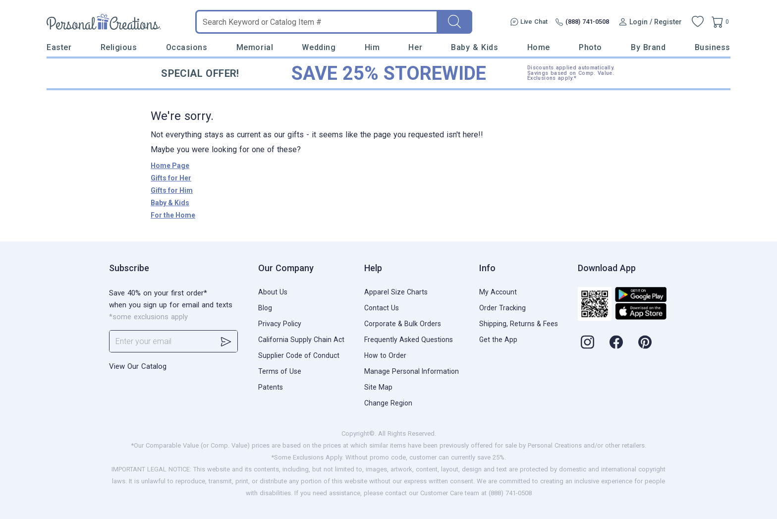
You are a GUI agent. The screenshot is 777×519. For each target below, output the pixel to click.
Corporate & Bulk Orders (402, 324)
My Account (498, 292)
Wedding (318, 47)
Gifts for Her (171, 178)
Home (538, 47)
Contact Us (381, 308)
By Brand (648, 47)
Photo (590, 47)
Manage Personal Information (411, 371)
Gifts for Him (172, 190)
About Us (272, 292)
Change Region (388, 403)
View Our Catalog (137, 366)
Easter (59, 47)
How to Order (385, 355)
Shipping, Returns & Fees (518, 324)
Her (415, 47)
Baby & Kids (474, 47)
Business (712, 47)
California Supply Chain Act (301, 340)
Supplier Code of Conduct (298, 355)
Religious (119, 47)
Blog (265, 308)
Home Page (170, 166)
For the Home (173, 215)
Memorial (254, 47)
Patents (270, 387)
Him (372, 47)
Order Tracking (502, 308)
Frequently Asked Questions (408, 340)
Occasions (187, 47)
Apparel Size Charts (396, 292)
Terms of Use (279, 371)
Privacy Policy (279, 324)
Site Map (378, 387)
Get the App (498, 340)
